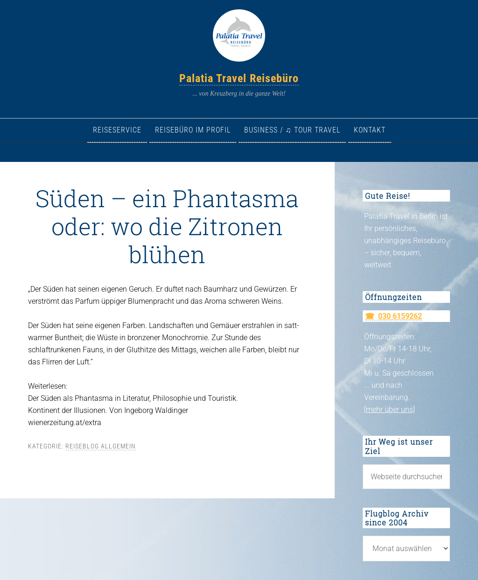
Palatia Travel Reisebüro (239, 78)
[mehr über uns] (389, 409)
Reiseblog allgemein (100, 446)
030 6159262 (400, 316)
